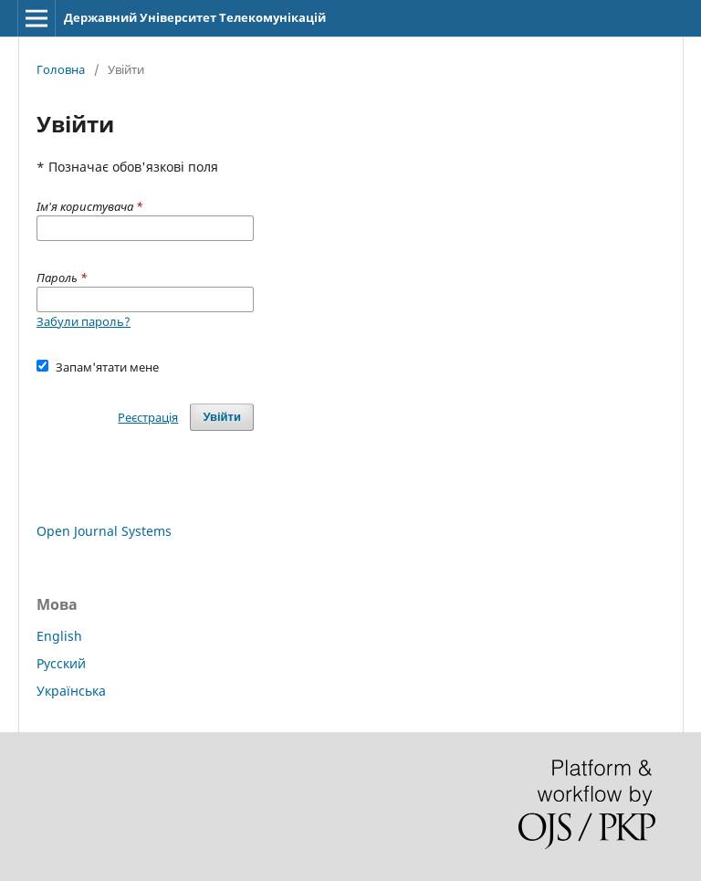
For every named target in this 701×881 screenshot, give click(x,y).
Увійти (222, 417)
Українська (71, 690)
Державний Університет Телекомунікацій (195, 17)
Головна (61, 69)
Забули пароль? (84, 321)
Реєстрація (148, 417)
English (59, 636)
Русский (61, 663)
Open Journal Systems (104, 531)
